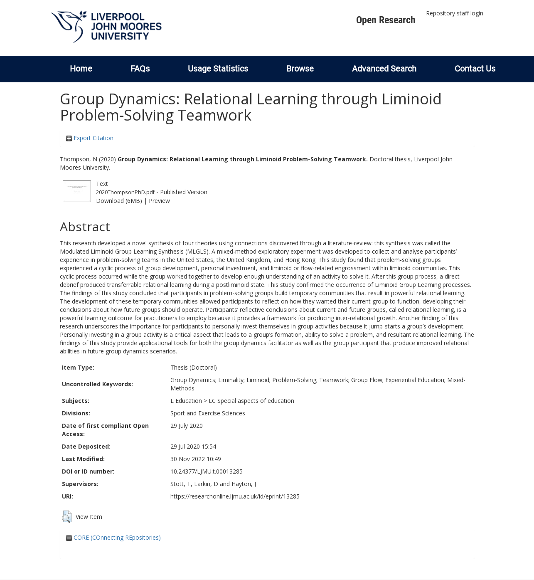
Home (81, 69)
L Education (186, 401)
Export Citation (89, 138)
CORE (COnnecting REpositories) (113, 537)
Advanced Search (384, 69)
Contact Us (475, 69)
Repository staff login (454, 13)
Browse (300, 69)
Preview (159, 201)
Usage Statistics (218, 69)
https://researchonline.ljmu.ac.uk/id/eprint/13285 (235, 496)
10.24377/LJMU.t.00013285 (206, 471)
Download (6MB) (119, 201)
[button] (66, 517)
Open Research (386, 20)
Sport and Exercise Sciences (207, 413)
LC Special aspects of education (251, 401)
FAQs (140, 69)
